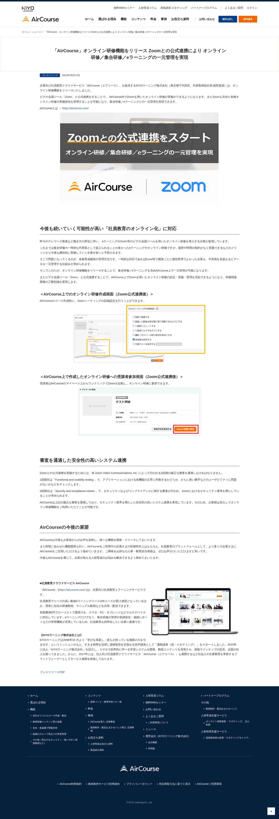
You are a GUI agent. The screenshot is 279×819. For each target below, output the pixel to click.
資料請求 (247, 19)
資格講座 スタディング (173, 7)
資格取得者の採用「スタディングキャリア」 (228, 737)
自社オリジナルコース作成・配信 (49, 715)
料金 (153, 19)
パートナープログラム (204, 7)
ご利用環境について (158, 722)
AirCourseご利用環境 (209, 783)
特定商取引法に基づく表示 (174, 783)
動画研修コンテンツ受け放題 (47, 721)
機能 (124, 19)
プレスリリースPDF (52, 672)
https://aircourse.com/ (75, 108)
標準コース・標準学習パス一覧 (106, 702)
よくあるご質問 (234, 7)
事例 (164, 19)
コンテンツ (138, 19)
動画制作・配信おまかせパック (221, 708)
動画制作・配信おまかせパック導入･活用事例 (112, 729)
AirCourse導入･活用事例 (102, 721)
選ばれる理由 (107, 19)
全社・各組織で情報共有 (45, 728)
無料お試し (227, 19)
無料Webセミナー (124, 7)
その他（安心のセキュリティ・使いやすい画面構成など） (55, 741)
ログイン (252, 7)
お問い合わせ (207, 19)
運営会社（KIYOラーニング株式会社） (168, 736)
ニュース (151, 729)
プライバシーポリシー (139, 783)
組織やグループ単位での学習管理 (49, 734)
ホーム (89, 19)
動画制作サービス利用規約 (104, 783)
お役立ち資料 (180, 19)
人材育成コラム (147, 7)
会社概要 (152, 742)
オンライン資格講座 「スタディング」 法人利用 (228, 723)
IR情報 (151, 748)
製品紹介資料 (97, 750)
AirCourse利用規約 (71, 783)
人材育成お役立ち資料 (101, 744)
